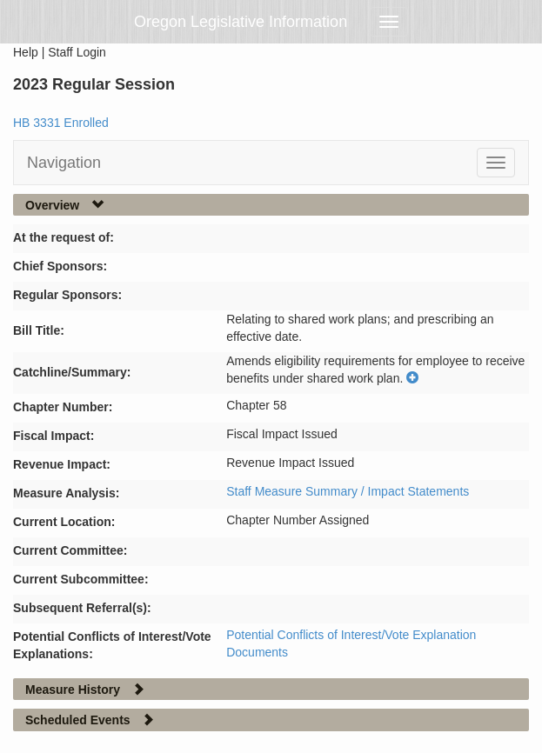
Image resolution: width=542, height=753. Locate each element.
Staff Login (77, 52)
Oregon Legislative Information (240, 21)
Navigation (64, 162)
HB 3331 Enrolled (61, 123)
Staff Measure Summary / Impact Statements (347, 491)
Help (25, 52)
